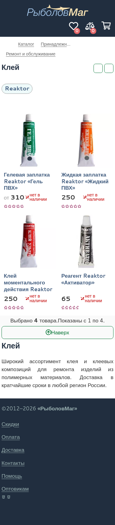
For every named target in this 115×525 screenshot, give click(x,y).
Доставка (13, 450)
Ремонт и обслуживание (31, 54)
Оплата (11, 437)
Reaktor (17, 88)
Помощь (12, 476)
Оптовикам (15, 489)
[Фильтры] (98, 68)
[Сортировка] (108, 68)
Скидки (10, 424)
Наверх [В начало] (60, 332)
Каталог (26, 44)
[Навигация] (8, 26)
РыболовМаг (6, 44)
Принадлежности (56, 44)
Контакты (13, 463)
